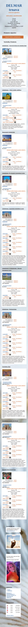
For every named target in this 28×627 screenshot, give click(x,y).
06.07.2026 (5, 238)
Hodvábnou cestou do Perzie (10, 421)
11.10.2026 (5, 198)
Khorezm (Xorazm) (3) (11, 595)
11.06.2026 (5, 334)
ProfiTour (24, 624)
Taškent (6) (9, 597)
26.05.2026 (5, 233)
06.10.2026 (5, 405)
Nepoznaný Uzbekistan (8, 132)
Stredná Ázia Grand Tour (9, 469)
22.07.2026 (5, 338)
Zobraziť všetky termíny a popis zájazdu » (16, 63)
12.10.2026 (5, 351)
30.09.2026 (5, 295)
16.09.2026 (5, 119)
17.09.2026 (5, 246)
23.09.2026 (5, 161)
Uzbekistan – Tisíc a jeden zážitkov (11, 90)
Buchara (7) (9, 593)
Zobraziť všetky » (10, 615)
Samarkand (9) (10, 596)
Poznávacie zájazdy (7, 61)
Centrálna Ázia (6, 366)
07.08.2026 (5, 343)
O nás (14, 20)
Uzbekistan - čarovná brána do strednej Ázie (14, 45)
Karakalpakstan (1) (11, 594)
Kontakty (14, 25)
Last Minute (14, 22)
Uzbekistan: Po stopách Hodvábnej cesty (13, 173)
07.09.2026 (5, 347)
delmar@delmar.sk (11, 530)
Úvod (14, 19)
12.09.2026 (5, 70)
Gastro (4, 106)
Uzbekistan (4, 58)
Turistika (4, 486)
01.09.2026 (5, 401)
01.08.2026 (5, 397)
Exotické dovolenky (14, 23)
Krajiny (8, 589)
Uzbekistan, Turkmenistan (9, 309)
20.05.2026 (5, 115)
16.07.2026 (5, 392)
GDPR (14, 28)
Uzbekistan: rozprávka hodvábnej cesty (13, 208)
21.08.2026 (5, 242)
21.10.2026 (5, 251)
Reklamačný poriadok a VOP (14, 26)
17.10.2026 (5, 75)
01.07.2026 (5, 157)
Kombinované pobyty (7, 383)
